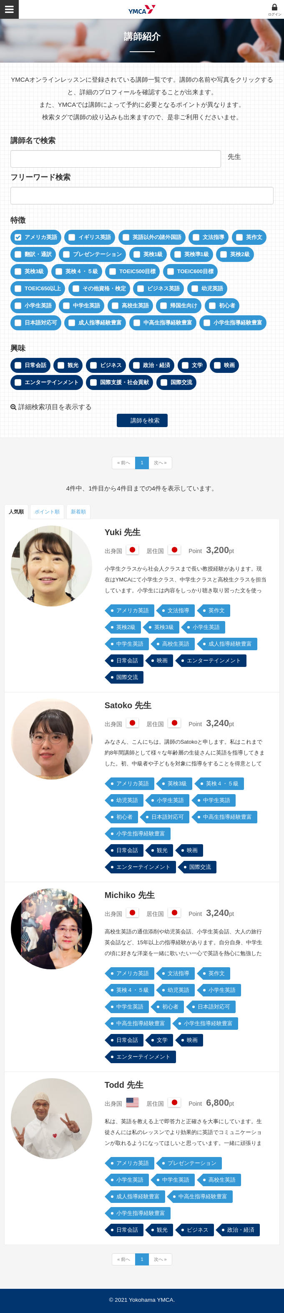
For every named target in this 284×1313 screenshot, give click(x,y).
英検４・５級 (81, 271)
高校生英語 (135, 305)
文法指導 (213, 237)
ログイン (274, 14)
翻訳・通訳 (38, 254)
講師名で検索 (32, 140)
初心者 (227, 305)
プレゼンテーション (97, 254)
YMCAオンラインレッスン (142, 9)
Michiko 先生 (130, 895)
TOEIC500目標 (137, 271)
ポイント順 (47, 512)
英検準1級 (196, 254)
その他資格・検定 (104, 288)
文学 (197, 365)
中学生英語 (86, 305)
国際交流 (181, 382)
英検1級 (153, 254)
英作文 (254, 237)
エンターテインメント (52, 382)
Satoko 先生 (128, 705)
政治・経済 (156, 365)
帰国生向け (183, 305)
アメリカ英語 (41, 237)
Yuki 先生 (123, 532)
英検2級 (239, 254)
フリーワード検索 (40, 177)
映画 (229, 365)
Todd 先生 (124, 1084)
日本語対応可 (41, 322)
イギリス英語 (94, 237)
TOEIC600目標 (195, 271)
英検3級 (34, 271)
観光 (73, 365)
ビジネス (111, 365)
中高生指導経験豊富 (167, 322)
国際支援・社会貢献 (124, 382)
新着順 (78, 512)
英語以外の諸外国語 (157, 237)
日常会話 (35, 365)
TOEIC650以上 (43, 288)
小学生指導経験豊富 (238, 322)
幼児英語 (212, 288)
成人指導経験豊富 (100, 322)
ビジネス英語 (163, 288)
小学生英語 (38, 305)
